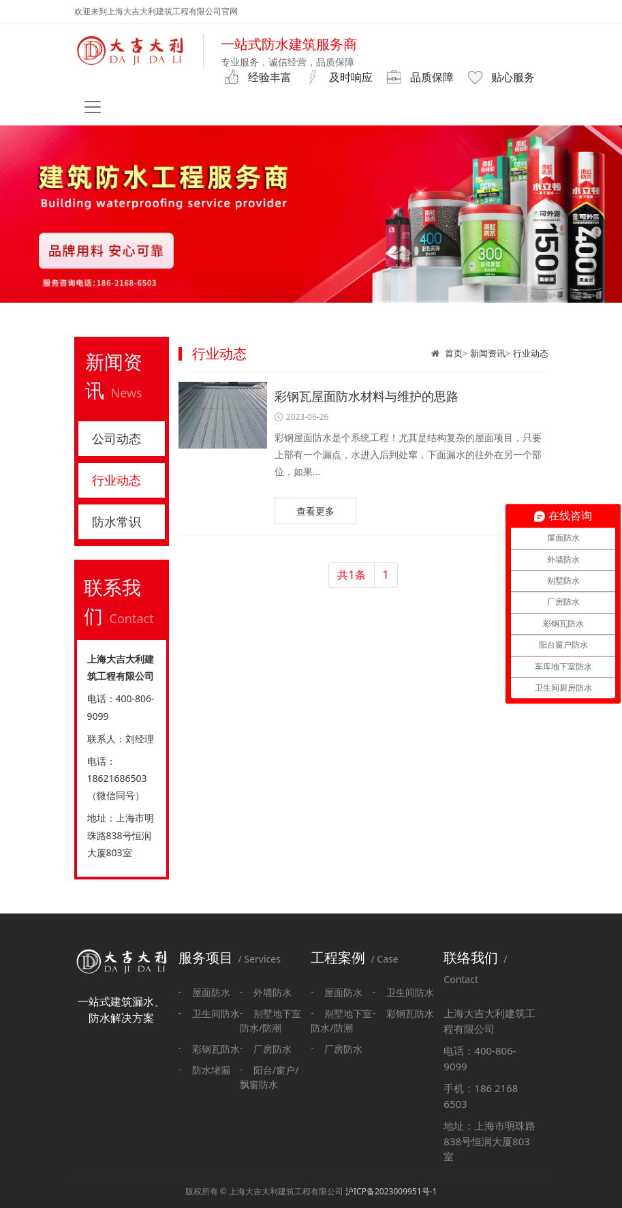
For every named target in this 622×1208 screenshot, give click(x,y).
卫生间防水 (216, 1013)
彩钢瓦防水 (216, 1048)
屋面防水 (211, 992)
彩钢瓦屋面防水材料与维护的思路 (366, 396)
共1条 (351, 574)
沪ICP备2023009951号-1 (391, 1191)
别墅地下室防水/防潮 (270, 1020)
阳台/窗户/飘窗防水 (269, 1077)
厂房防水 (272, 1048)
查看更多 (315, 510)
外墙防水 (272, 992)
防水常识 (116, 521)
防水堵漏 (211, 1069)
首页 (454, 353)
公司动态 (116, 438)
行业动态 (530, 353)
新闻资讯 (488, 353)
